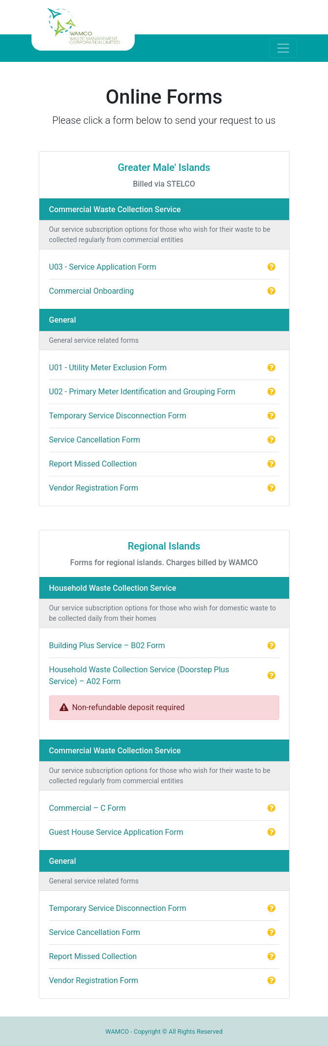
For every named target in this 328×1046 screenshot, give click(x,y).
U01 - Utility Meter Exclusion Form (108, 367)
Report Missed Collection (93, 463)
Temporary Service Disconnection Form (117, 415)
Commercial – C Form (87, 808)
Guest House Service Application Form (116, 832)
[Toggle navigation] (283, 48)
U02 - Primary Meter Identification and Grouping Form (142, 391)
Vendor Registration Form (94, 488)
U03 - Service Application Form (102, 267)
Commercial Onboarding (91, 291)
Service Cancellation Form (95, 439)
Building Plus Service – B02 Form (107, 645)
